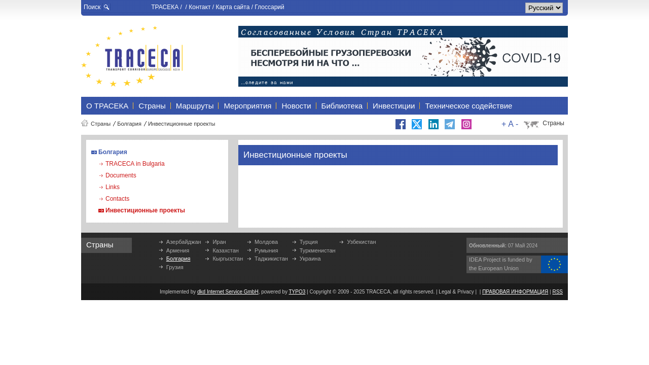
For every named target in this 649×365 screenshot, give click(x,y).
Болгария (129, 124)
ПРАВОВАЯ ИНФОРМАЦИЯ (515, 292)
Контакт (199, 7)
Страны (101, 124)
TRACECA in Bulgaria (135, 163)
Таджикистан (271, 259)
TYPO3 (297, 292)
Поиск (92, 7)
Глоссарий (269, 7)
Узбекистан (361, 242)
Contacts (117, 198)
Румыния (266, 250)
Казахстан (225, 250)
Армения (177, 250)
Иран (219, 242)
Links (112, 187)
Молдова (266, 242)
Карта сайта (232, 7)
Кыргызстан (227, 259)
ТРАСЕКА (164, 7)
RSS (557, 292)
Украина (310, 259)
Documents (120, 175)
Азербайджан (183, 242)
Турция (309, 242)
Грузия (175, 267)
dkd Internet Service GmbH (228, 292)
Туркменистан (318, 250)
